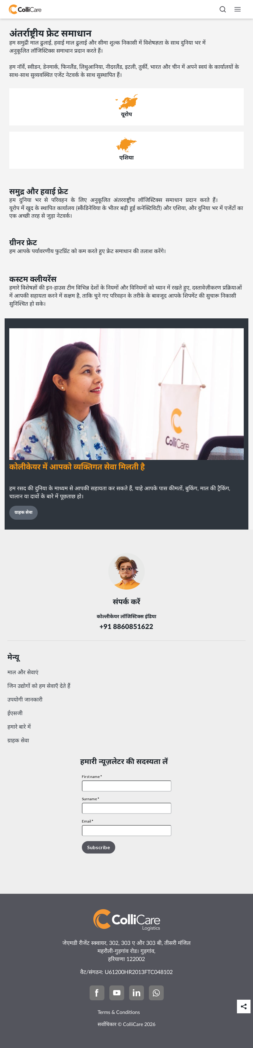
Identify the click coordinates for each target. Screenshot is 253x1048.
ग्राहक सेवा (18, 741)
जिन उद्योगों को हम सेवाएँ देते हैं (38, 686)
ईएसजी (15, 713)
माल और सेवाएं (22, 672)
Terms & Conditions (119, 1012)
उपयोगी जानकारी (25, 700)
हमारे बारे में (19, 727)
